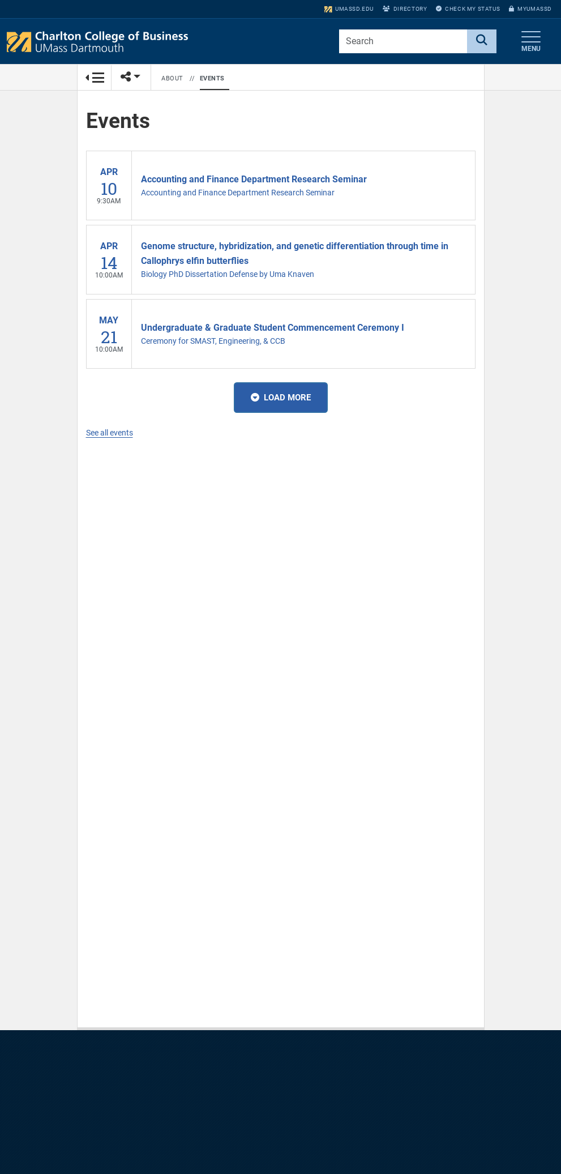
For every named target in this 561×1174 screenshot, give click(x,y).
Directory (405, 9)
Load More (281, 397)
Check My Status (468, 9)
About (172, 78)
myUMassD (530, 9)
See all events (109, 432)
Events (212, 78)
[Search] (481, 41)
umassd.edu (349, 9)
